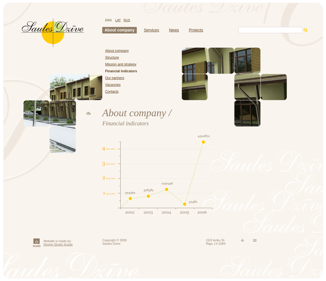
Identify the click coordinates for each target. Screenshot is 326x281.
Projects (196, 30)
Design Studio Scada (58, 244)
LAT (118, 20)
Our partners (114, 78)
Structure (112, 58)
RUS (126, 20)
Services (151, 30)
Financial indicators (121, 71)
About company (120, 30)
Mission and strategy (120, 64)
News (174, 30)
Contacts (111, 92)
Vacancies (112, 85)
